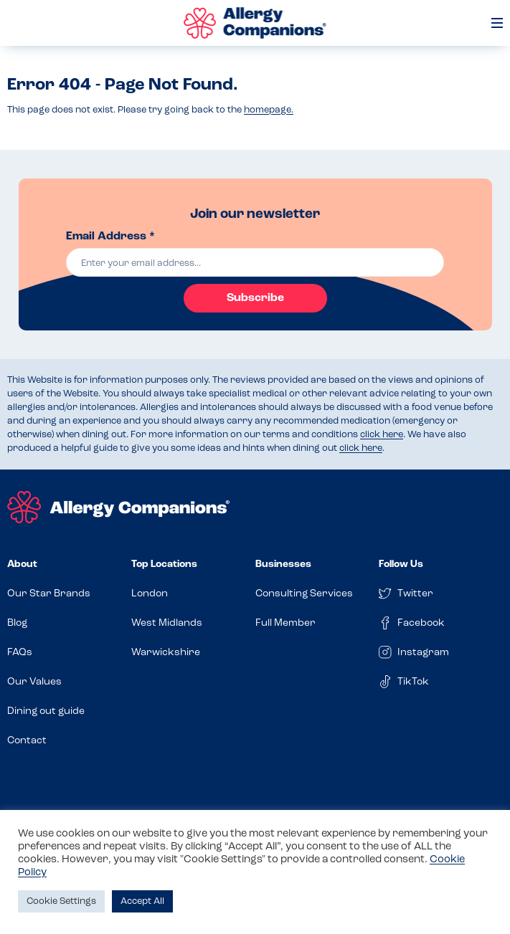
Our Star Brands (48, 593)
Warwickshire (165, 652)
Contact (27, 740)
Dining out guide (46, 711)
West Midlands (166, 623)
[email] (255, 262)
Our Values (34, 682)
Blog (17, 623)
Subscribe (255, 298)
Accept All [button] (142, 901)
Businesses (283, 564)
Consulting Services (304, 593)
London (149, 593)
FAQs (19, 652)
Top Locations (164, 564)
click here (381, 434)
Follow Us (401, 564)
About (22, 564)
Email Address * (110, 236)
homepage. (268, 110)
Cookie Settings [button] (61, 901)
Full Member (285, 623)
